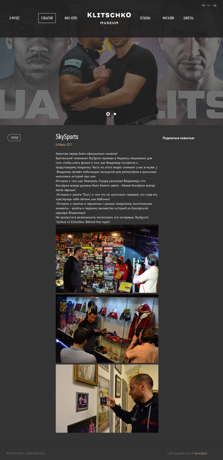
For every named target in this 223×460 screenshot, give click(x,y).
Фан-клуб (71, 18)
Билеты (188, 18)
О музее (15, 18)
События (47, 18)
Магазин (168, 18)
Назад (14, 137)
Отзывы (145, 18)
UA (214, 5)
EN (203, 5)
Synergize (200, 453)
